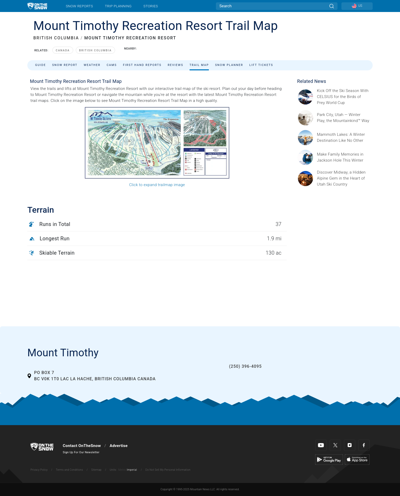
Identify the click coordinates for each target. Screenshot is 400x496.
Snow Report (64, 65)
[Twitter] (335, 445)
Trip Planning (118, 6)
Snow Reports (79, 6)
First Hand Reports (142, 65)
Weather (92, 65)
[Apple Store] (357, 459)
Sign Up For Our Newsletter (81, 452)
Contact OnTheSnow (82, 445)
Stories (150, 6)
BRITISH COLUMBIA (56, 37)
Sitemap (96, 469)
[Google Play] (329, 459)
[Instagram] (349, 445)
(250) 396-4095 (245, 366)
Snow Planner (229, 65)
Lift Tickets (261, 65)
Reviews (175, 65)
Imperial (132, 469)
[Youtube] (321, 445)
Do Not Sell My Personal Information (167, 469)
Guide (40, 65)
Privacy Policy (39, 469)
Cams (112, 65)
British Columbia (95, 50)
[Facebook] (364, 445)
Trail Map (199, 65)
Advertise (119, 445)
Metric (122, 469)
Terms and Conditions (69, 469)
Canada (63, 50)
